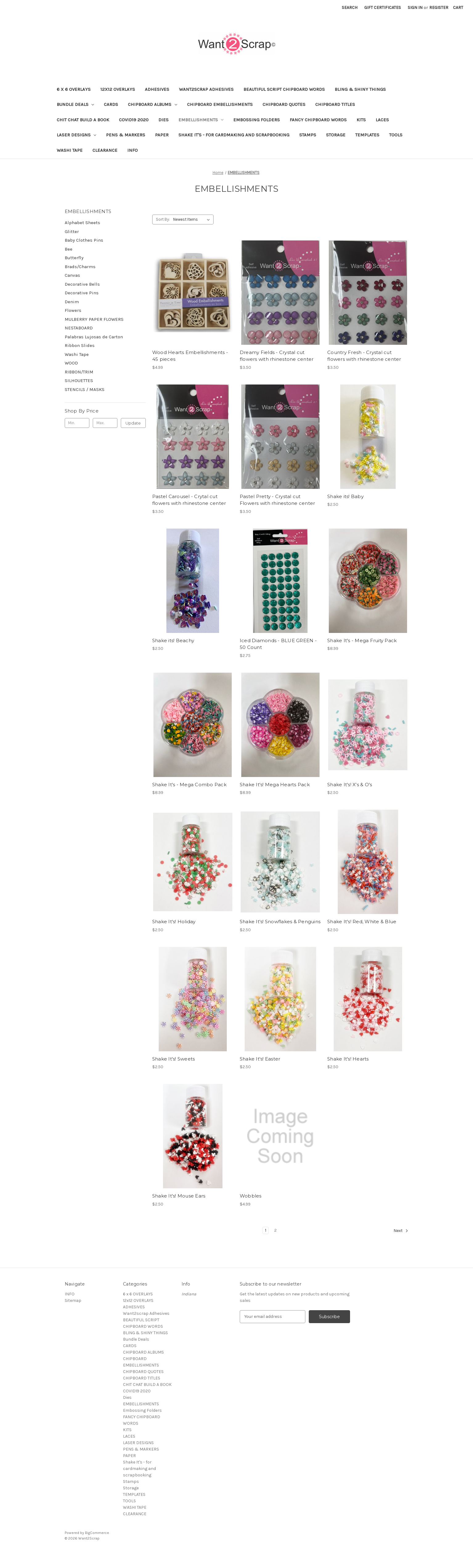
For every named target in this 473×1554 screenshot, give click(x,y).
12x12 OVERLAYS (117, 89)
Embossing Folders (256, 120)
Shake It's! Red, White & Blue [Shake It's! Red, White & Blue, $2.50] (361, 921)
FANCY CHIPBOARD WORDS (318, 120)
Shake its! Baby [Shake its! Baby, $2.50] (345, 496)
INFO (132, 150)
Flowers (73, 310)
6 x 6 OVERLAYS (74, 89)
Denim (72, 301)
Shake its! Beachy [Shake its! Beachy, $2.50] (173, 640)
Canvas (72, 275)
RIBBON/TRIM (79, 372)
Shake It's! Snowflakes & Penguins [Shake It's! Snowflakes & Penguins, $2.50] (280, 921)
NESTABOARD (79, 328)
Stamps (307, 135)
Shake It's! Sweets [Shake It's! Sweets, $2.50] (173, 1059)
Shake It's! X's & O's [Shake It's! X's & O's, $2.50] (349, 784)
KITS (361, 120)
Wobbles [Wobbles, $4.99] (251, 1196)
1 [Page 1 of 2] (265, 1230)
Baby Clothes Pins (84, 240)
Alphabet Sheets (82, 222)
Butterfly (74, 257)
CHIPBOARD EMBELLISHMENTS (220, 104)
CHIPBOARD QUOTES (284, 104)
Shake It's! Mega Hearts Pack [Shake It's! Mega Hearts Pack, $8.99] (275, 784)
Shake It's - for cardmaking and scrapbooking (233, 135)
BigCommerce (97, 1533)
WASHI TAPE (70, 150)
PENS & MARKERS (125, 135)
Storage (335, 135)
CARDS (111, 104)
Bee (68, 249)
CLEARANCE (104, 150)
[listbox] (192, 219)
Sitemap (73, 1300)
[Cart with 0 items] (458, 7)
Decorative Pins (82, 293)
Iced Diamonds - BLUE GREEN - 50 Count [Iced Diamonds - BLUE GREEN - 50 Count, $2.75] (278, 644)
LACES (382, 120)
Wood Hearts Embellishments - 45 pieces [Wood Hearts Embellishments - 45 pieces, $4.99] (190, 355)
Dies (163, 120)
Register (438, 7)
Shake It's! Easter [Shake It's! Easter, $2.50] (260, 1059)
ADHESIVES (157, 89)
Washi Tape (77, 354)
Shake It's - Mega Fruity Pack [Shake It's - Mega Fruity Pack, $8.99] (362, 640)
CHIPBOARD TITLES (335, 104)
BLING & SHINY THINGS (360, 89)
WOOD (71, 363)
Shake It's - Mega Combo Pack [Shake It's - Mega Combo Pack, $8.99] (189, 784)
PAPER (162, 135)
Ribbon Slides (80, 345)
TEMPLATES (367, 135)
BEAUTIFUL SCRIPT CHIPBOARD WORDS (284, 89)
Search (349, 7)
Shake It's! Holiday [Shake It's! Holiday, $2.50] (174, 921)
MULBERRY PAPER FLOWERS (94, 319)
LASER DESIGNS (76, 135)
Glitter (72, 231)
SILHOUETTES (79, 380)
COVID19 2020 (134, 120)
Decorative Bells (82, 284)
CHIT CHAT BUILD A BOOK (83, 120)
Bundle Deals (75, 104)
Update (133, 423)
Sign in (415, 7)
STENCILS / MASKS (84, 389)
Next (400, 1231)
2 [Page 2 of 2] (275, 1230)
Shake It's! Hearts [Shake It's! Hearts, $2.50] (348, 1059)
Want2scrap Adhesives (206, 89)
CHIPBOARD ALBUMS (152, 104)
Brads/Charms (80, 266)
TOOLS (395, 135)
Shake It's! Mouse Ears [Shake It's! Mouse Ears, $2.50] (179, 1196)
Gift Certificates (382, 7)
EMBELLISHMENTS (201, 120)
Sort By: (163, 219)
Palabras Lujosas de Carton (94, 337)
